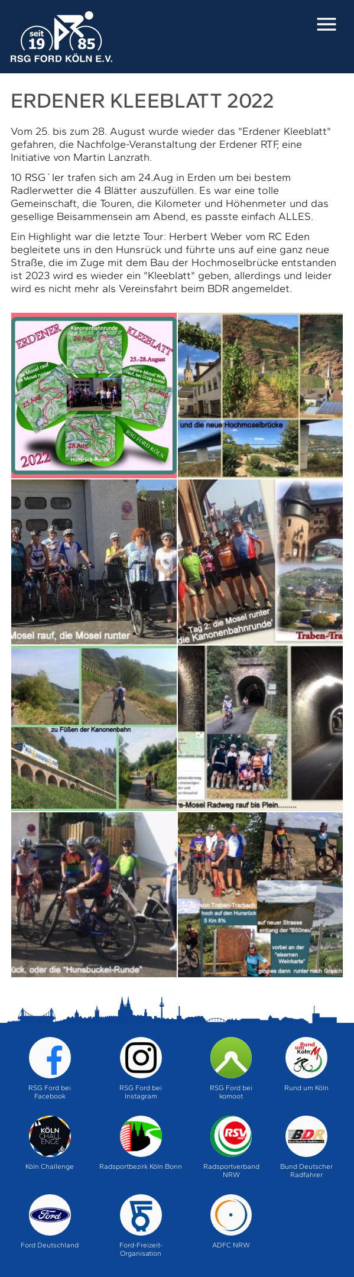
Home (61, 37)
